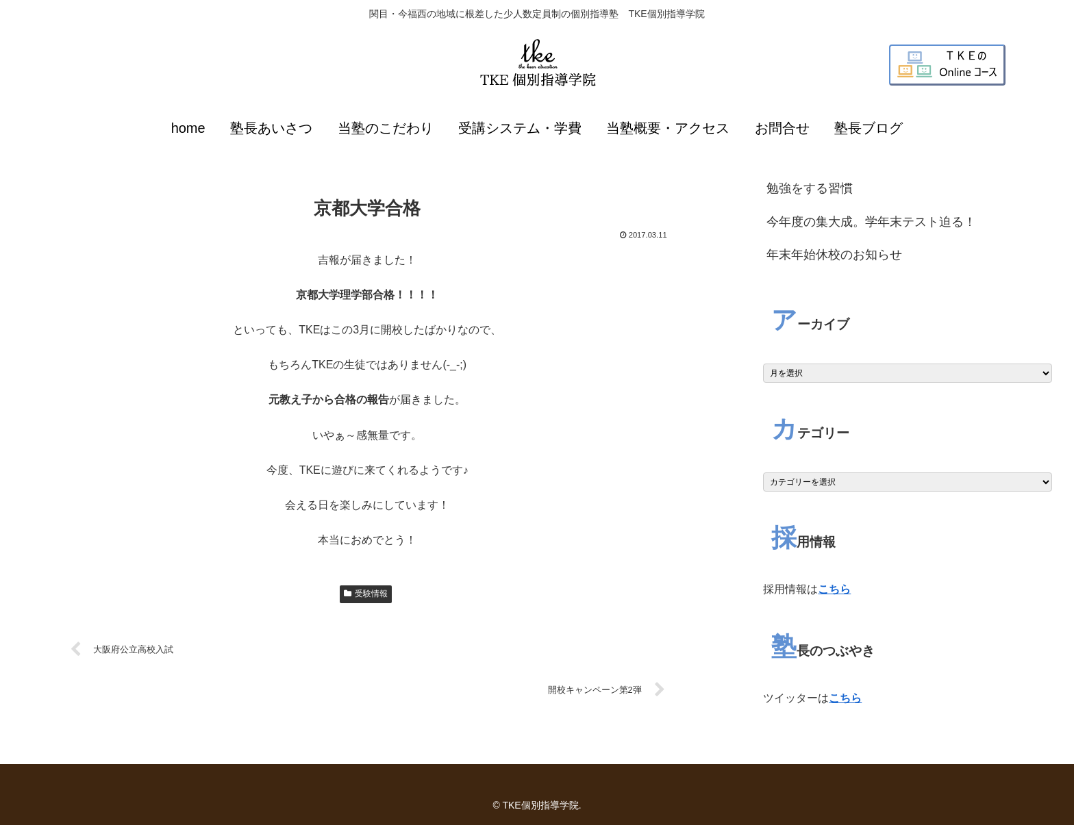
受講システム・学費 (520, 128)
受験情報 (366, 593)
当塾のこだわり (386, 128)
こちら (834, 589)
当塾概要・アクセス (667, 128)
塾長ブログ (868, 128)
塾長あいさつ (271, 128)
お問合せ (782, 128)
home (188, 128)
